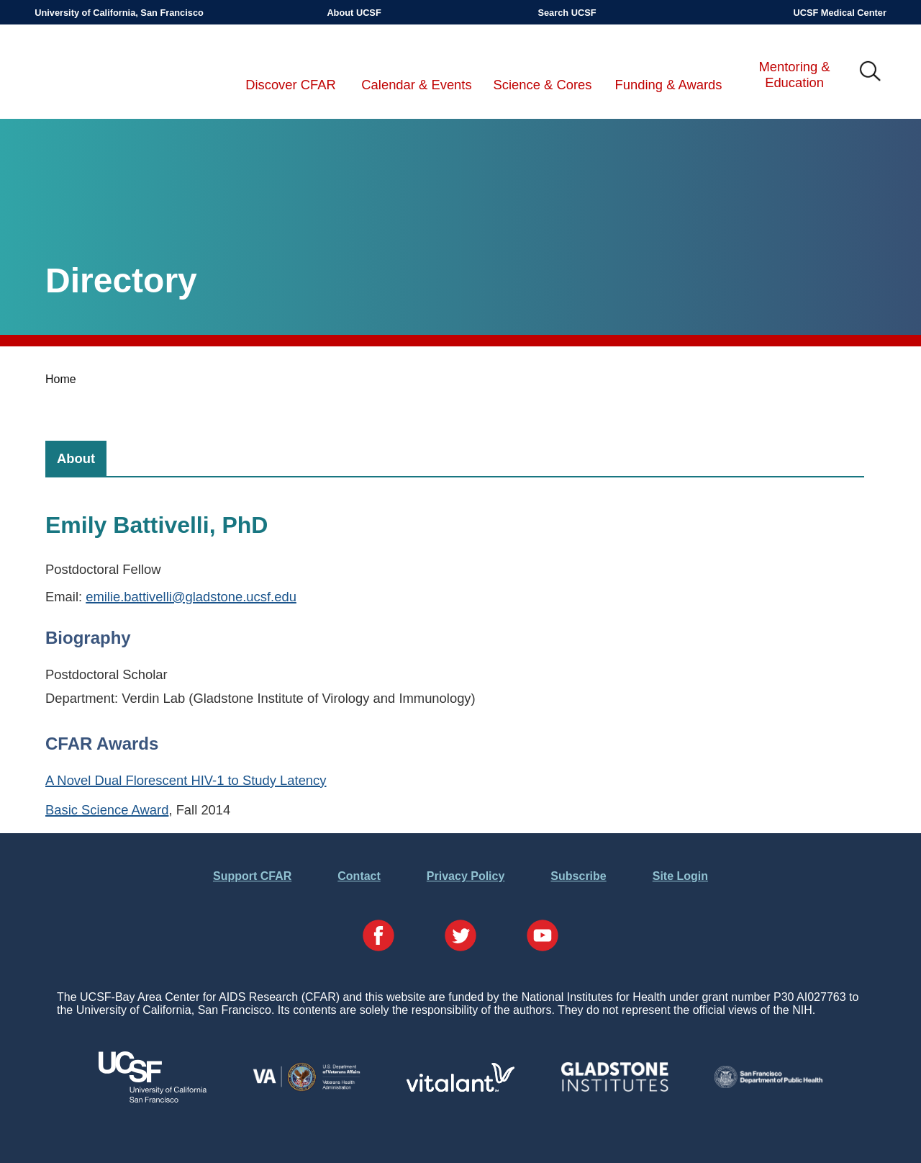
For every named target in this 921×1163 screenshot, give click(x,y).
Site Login (680, 876)
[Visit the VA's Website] (306, 1088)
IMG (871, 72)
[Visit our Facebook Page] (378, 936)
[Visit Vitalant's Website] (460, 1088)
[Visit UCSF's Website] (153, 1098)
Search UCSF (566, 12)
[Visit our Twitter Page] (460, 936)
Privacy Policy (466, 876)
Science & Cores (543, 84)
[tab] (75, 458)
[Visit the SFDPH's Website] (768, 1084)
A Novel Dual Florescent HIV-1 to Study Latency (186, 780)
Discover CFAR (290, 84)
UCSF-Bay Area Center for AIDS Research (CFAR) (109, 72)
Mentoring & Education (794, 74)
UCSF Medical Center (839, 12)
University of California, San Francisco (119, 12)
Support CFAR (252, 876)
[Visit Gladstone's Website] (614, 1088)
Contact (359, 876)
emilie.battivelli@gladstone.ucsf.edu (191, 596)
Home (60, 379)
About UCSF (354, 12)
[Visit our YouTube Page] (543, 936)
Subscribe (578, 876)
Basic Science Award (106, 809)
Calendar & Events (416, 84)
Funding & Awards (668, 84)
